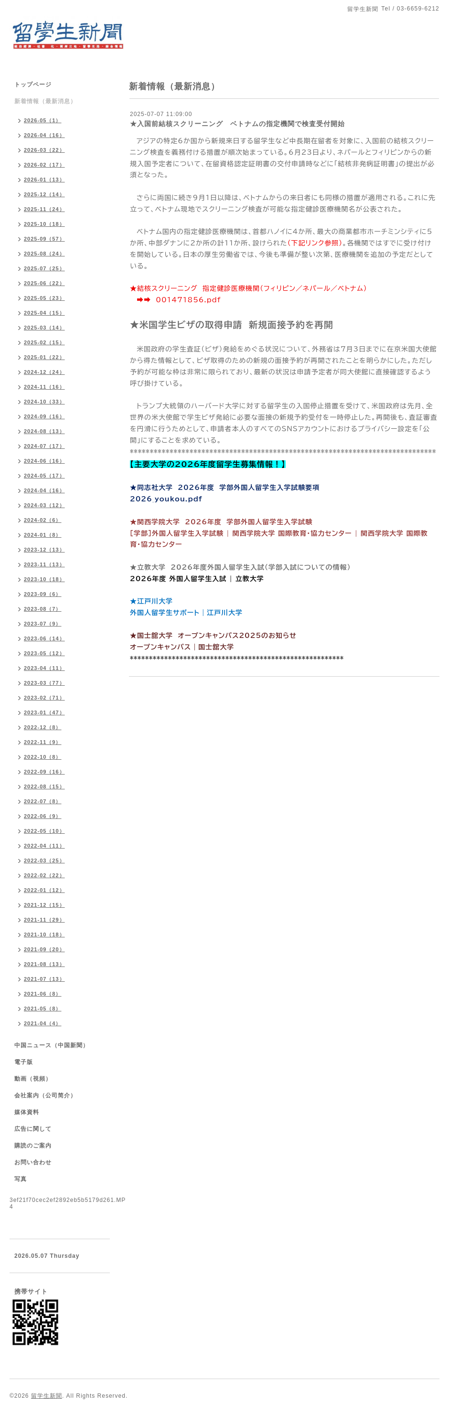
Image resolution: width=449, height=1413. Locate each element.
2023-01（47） (44, 712)
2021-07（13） (44, 979)
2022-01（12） (44, 890)
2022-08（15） (44, 786)
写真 (20, 1179)
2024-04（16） (44, 490)
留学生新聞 (46, 1395)
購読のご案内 (33, 1145)
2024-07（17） (44, 446)
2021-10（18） (44, 934)
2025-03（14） (44, 327)
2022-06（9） (43, 816)
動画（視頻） (33, 1078)
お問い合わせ (33, 1162)
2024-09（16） (44, 416)
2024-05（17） (44, 475)
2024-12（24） (44, 372)
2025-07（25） (44, 268)
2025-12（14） (44, 194)
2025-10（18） (44, 224)
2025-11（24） (44, 209)
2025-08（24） (44, 253)
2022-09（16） (44, 772)
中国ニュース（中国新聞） (51, 1045)
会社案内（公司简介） (45, 1095)
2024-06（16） (44, 461)
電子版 (23, 1062)
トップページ (33, 84)
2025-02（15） (44, 342)
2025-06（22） (44, 283)
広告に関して (33, 1129)
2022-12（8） (43, 727)
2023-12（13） (44, 549)
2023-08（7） (43, 609)
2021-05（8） (43, 1008)
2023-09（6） (43, 594)
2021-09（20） (44, 949)
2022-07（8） (43, 801)
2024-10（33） (44, 401)
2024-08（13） (44, 431)
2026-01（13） (44, 179)
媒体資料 (26, 1112)
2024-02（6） (43, 520)
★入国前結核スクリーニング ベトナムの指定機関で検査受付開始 (240, 123)
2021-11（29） (44, 920)
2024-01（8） (43, 535)
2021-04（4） (43, 1023)
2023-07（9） (43, 624)
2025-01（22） (44, 357)
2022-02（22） (44, 875)
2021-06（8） (43, 994)
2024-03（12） (44, 505)
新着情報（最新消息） (45, 101)
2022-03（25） (44, 860)
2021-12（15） (44, 905)
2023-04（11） (44, 668)
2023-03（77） (44, 683)
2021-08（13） (44, 964)
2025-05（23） (44, 298)
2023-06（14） (44, 638)
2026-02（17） (44, 165)
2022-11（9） (43, 742)
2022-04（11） (44, 846)
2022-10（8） (43, 757)
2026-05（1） (43, 120)
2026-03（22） (44, 150)
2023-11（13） (44, 564)
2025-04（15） (44, 313)
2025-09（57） (44, 239)
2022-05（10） (44, 831)
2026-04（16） (44, 135)
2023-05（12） (44, 653)
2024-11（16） (44, 387)
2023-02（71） (44, 698)
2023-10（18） (44, 579)
